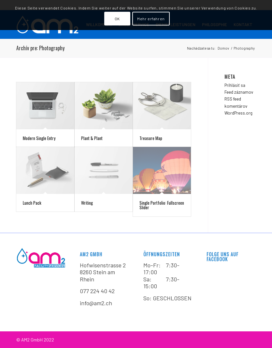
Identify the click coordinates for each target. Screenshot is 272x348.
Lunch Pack (32, 202)
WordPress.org (238, 113)
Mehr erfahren (151, 18)
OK (117, 18)
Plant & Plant (92, 138)
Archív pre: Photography (40, 48)
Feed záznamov (238, 92)
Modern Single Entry (39, 138)
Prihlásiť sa (234, 85)
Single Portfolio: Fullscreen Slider (161, 205)
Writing (87, 202)
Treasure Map (150, 138)
